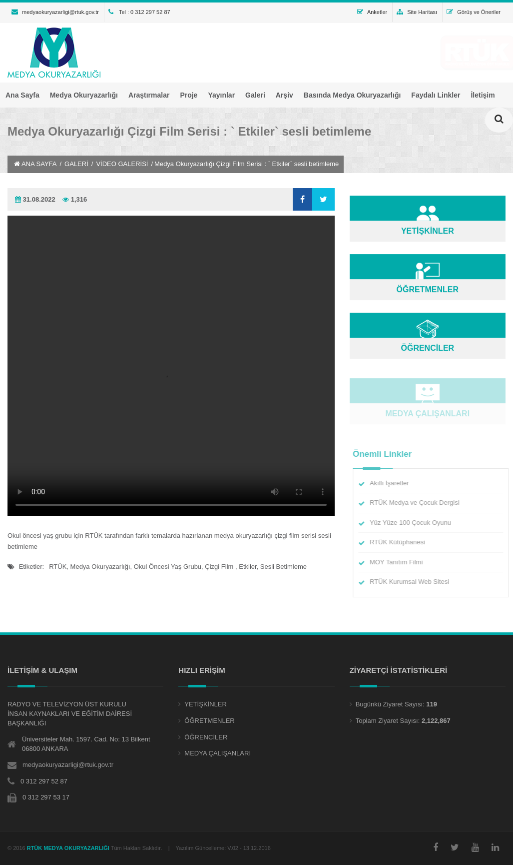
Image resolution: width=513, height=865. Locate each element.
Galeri (255, 95)
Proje (188, 95)
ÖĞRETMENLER (209, 720)
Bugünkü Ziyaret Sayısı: (390, 704)
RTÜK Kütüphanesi (401, 542)
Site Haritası (417, 12)
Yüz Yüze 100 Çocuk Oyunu (414, 522)
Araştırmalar (149, 95)
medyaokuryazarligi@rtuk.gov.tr (55, 12)
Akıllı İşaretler (393, 483)
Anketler (372, 12)
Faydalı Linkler (435, 95)
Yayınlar (221, 95)
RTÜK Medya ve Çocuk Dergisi (419, 502)
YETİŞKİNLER (205, 704)
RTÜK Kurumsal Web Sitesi (413, 581)
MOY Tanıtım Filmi (400, 562)
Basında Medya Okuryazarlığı (352, 95)
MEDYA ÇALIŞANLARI (217, 753)
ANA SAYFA (35, 164)
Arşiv (284, 95)
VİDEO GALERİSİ (122, 164)
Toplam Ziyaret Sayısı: (388, 720)
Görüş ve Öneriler (474, 12)
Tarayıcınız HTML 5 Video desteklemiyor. (171, 366)
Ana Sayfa (22, 95)
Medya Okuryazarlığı (84, 95)
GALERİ (76, 164)
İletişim (483, 95)
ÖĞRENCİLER (205, 737)
